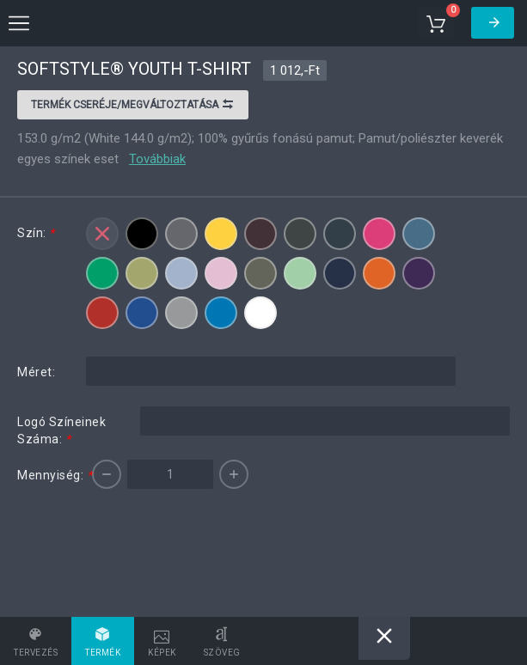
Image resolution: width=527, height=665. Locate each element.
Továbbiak (157, 159)
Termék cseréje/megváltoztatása (133, 106)
